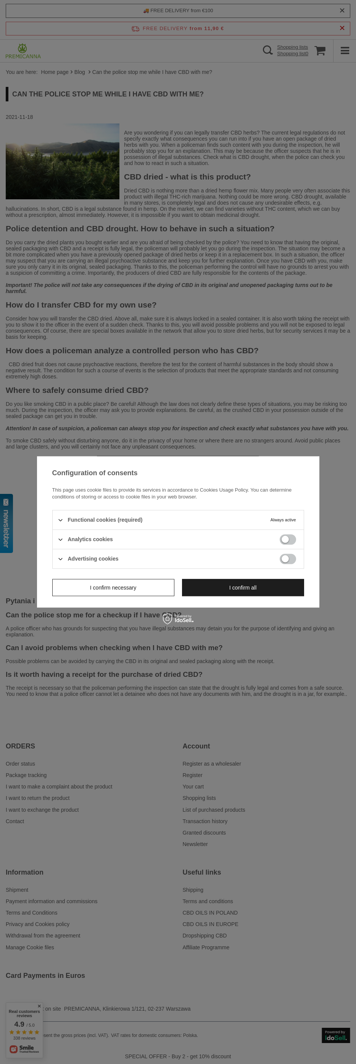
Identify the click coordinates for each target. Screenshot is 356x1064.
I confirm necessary (113, 588)
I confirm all (243, 588)
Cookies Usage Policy (224, 490)
